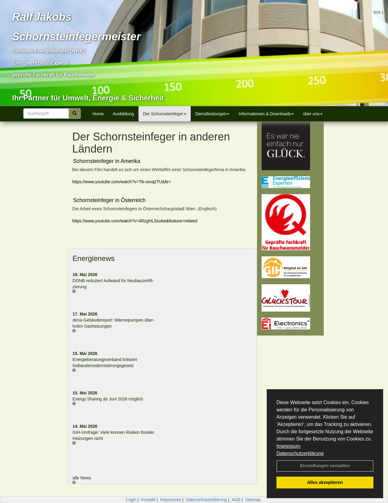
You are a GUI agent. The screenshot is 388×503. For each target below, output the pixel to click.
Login (131, 499)
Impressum (288, 446)
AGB (236, 499)
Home (98, 113)
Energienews (93, 258)
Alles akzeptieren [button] (325, 482)
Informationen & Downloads (266, 113)
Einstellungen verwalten (325, 465)
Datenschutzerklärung (300, 453)
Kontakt (148, 499)
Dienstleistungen (212, 113)
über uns (312, 113)
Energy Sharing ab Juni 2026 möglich (107, 399)
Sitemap (253, 499)
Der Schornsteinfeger (164, 113)
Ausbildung (123, 113)
